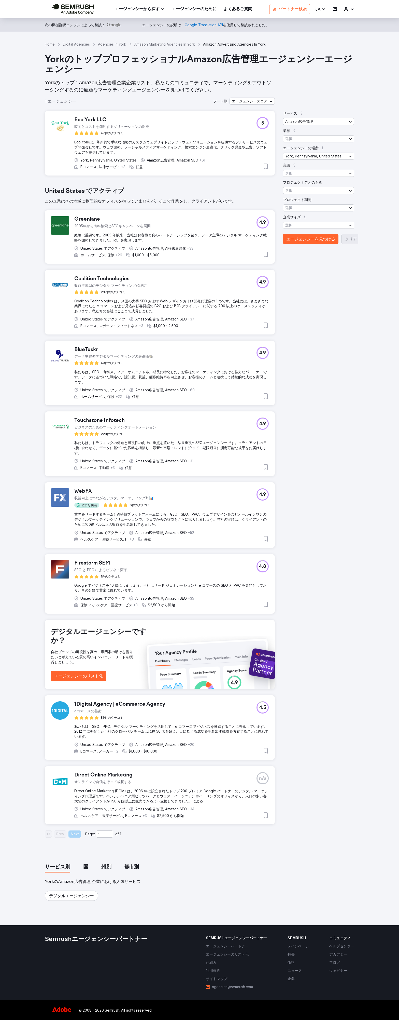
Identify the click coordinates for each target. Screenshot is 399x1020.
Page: (90, 834)
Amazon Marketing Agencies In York (164, 44)
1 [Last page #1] (120, 834)
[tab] (57, 867)
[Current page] (104, 834)
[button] (320, 9)
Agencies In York (112, 44)
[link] (194, 9)
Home (50, 44)
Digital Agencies (76, 44)
